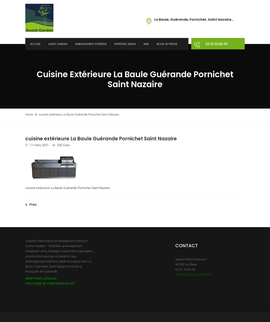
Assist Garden (58, 44)
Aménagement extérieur (91, 44)
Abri (146, 44)
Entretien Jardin (125, 44)
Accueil (35, 44)
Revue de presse (167, 44)
